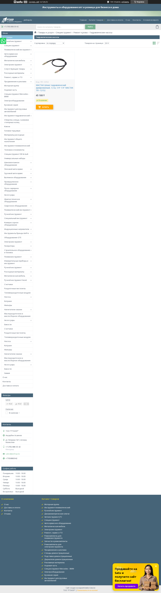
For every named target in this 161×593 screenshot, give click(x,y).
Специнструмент (11, 45)
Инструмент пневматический (17, 145)
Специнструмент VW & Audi (16, 154)
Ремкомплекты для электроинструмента (53, 545)
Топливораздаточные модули (17, 292)
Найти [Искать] (90, 27)
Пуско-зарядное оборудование (11, 189)
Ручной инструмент (13, 41)
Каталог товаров (96, 20)
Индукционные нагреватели (16, 229)
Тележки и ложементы (14, 150)
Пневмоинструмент (13, 256)
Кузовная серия (11, 105)
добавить (125, 2)
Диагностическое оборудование (12, 200)
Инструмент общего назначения (13, 140)
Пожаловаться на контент (87, 590)
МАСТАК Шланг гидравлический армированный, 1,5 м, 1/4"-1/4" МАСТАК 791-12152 (54, 88)
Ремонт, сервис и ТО (13, 77)
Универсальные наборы (14, 158)
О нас (128, 20)
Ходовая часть (10, 90)
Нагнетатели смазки (13, 309)
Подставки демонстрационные (58, 556)
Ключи (7, 126)
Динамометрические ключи (56, 513)
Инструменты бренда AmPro (16, 233)
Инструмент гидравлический (17, 115)
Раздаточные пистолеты (15, 288)
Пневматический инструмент (17, 49)
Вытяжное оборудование (15, 177)
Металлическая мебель (14, 60)
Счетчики (8, 284)
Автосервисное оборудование (11, 55)
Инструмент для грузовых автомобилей (15, 110)
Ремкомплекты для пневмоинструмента (53, 537)
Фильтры (8, 305)
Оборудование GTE (12, 237)
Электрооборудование (14, 100)
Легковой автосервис (13, 169)
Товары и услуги (46, 32)
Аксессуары (9, 195)
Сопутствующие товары (14, 69)
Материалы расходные (14, 135)
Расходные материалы (14, 73)
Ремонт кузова (80, 32)
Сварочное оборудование (15, 205)
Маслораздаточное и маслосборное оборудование (17, 314)
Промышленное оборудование (11, 182)
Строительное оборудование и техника (17, 251)
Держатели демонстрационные (58, 559)
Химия (7, 373)
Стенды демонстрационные (56, 553)
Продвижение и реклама (15, 81)
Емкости (8, 324)
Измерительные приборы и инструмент (16, 262)
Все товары (7, 37)
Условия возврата (151, 20)
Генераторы (9, 246)
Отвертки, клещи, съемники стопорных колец (16, 121)
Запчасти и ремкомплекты (55, 541)
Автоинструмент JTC (53, 517)
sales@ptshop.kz (13, 454)
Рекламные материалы (54, 562)
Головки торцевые (12, 130)
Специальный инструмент (15, 218)
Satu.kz (92, 588)
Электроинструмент (13, 64)
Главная (83, 20)
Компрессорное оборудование (11, 223)
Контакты (137, 20)
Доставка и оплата (115, 20)
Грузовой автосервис (13, 173)
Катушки (8, 301)
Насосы (7, 297)
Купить (45, 107)
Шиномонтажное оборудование (11, 163)
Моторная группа (11, 85)
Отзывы (7, 513)
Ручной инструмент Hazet (15, 280)
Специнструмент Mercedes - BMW (16, 95)
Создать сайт (34, 2)
